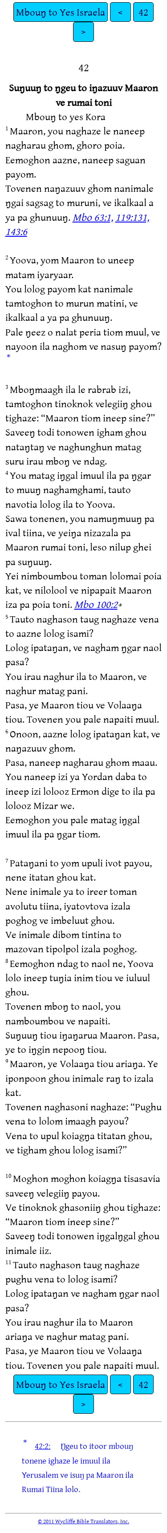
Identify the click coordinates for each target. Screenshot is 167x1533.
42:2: (42, 1446)
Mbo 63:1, (93, 217)
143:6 (16, 231)
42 (143, 11)
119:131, (132, 217)
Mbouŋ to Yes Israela (60, 11)
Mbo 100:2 (96, 604)
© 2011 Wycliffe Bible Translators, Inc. (83, 1521)
